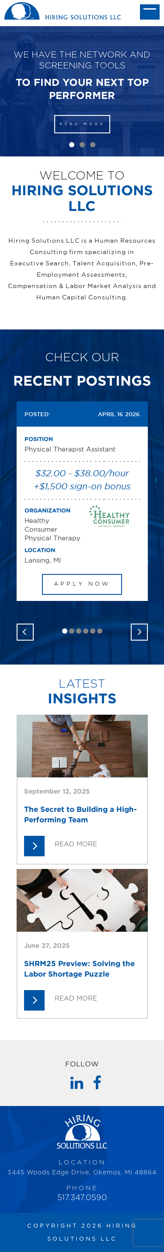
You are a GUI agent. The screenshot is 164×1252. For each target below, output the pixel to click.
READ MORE (82, 124)
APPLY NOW (82, 584)
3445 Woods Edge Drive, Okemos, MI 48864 (82, 1173)
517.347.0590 (82, 1198)
